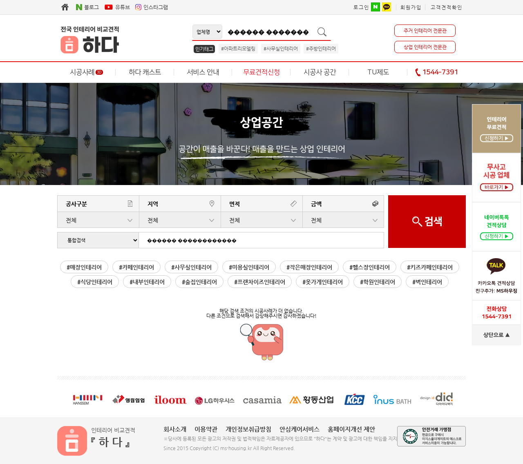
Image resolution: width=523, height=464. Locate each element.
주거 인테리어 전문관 (425, 30)
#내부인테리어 (147, 282)
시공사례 (86, 72)
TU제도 (378, 72)
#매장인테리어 (84, 267)
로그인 (361, 7)
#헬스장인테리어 (369, 267)
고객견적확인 (447, 7)
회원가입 (411, 7)
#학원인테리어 (377, 282)
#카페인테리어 (136, 267)
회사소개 (174, 429)
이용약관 (205, 429)
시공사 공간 (320, 72)
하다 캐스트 (145, 72)
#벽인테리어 (427, 282)
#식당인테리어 (94, 282)
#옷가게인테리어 (322, 282)
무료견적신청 (261, 72)
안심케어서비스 (299, 429)
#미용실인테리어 (249, 267)
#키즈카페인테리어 (430, 267)
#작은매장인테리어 (309, 267)
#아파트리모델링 (238, 48)
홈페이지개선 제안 (351, 429)
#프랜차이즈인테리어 (259, 282)
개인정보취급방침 (248, 429)
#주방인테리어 (321, 48)
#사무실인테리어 (281, 48)
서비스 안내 (203, 72)
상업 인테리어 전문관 (425, 47)
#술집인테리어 (199, 282)
